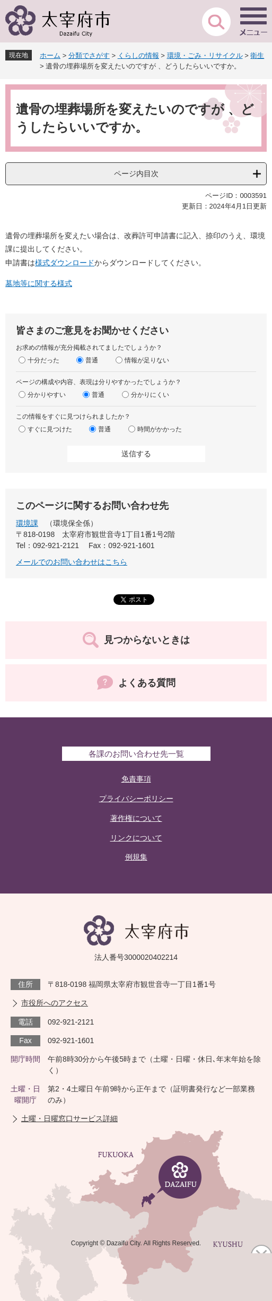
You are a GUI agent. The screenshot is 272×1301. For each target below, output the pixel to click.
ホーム (50, 55)
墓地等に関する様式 (38, 283)
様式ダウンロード (64, 262)
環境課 (27, 523)
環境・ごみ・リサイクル (205, 55)
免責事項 (136, 779)
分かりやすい (47, 394)
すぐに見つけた (50, 429)
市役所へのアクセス (54, 1003)
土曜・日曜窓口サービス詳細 (69, 1118)
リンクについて (136, 838)
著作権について (136, 818)
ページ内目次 (136, 173)
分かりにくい (150, 394)
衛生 (257, 55)
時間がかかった (159, 429)
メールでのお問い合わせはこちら (71, 562)
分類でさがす (89, 55)
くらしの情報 (138, 55)
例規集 (136, 857)
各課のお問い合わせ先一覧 (136, 753)
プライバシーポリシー (136, 798)
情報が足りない (147, 360)
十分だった (43, 360)
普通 (91, 360)
